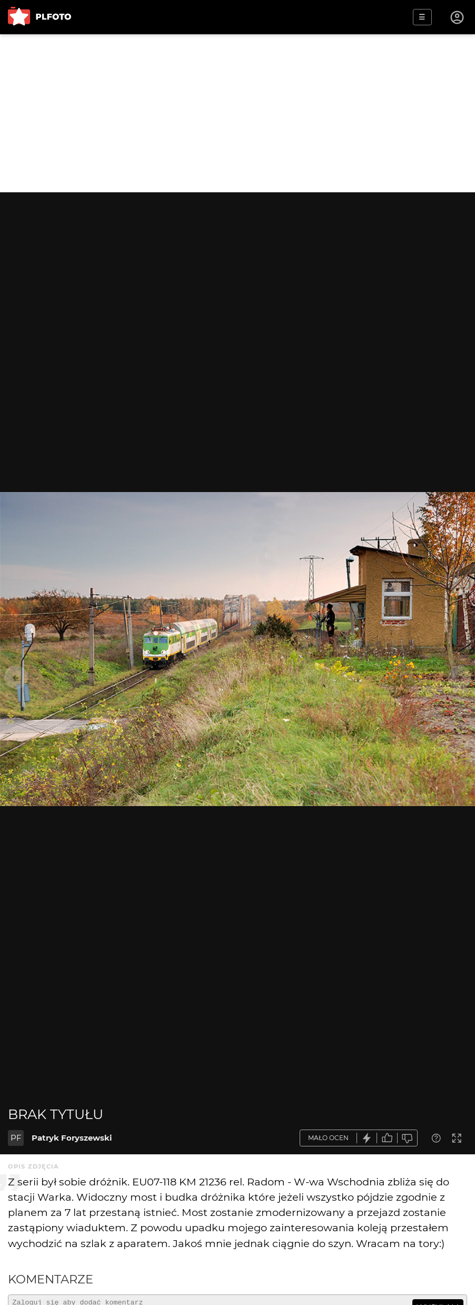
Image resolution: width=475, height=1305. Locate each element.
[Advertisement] (237, 113)
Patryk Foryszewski (72, 1138)
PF (16, 1138)
